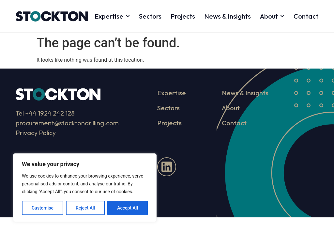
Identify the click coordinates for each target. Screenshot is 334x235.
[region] (85, 187)
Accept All (127, 208)
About (272, 16)
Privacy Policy (36, 133)
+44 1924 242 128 (50, 113)
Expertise (112, 16)
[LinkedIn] (166, 166)
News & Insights (227, 16)
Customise (42, 208)
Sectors (150, 16)
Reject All (85, 208)
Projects (183, 16)
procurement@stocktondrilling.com (67, 123)
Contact (306, 16)
